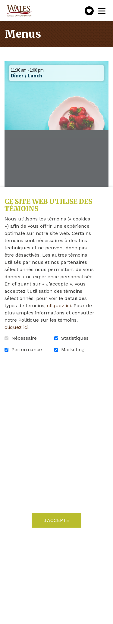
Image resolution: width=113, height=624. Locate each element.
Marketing (72, 349)
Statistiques (75, 338)
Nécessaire (24, 338)
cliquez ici (59, 305)
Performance (26, 349)
